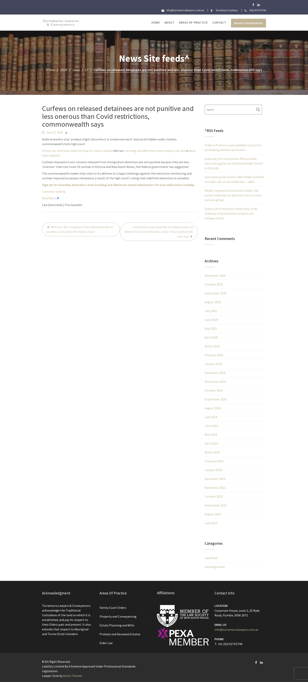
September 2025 (216, 293)
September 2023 (216, 505)
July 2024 (211, 417)
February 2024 (214, 461)
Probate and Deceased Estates (120, 633)
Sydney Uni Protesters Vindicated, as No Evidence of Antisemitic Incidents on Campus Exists (231, 213)
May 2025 (211, 328)
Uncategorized (215, 567)
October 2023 (214, 496)
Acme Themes (72, 676)
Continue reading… (55, 191)
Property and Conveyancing (118, 616)
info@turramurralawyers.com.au (236, 629)
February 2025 (214, 355)
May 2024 (211, 435)
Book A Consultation (248, 23)
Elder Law (107, 642)
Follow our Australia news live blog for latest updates (78, 151)
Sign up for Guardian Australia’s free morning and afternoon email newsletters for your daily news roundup (118, 185)
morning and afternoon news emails (148, 151)
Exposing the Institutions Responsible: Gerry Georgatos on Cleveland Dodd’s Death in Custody (234, 163)
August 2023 (213, 514)
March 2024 (212, 452)
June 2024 (211, 426)
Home (155, 22)
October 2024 (214, 390)
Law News (211, 558)
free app (179, 151)
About (169, 22)
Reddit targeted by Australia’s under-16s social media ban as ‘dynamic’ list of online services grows (233, 195)
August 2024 (213, 408)
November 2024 (215, 382)
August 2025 (213, 302)
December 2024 (215, 373)
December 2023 (215, 479)
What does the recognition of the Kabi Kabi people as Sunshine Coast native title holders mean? (79, 229)
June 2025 (211, 320)
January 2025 (213, 364)
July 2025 (211, 311)
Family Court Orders (113, 608)
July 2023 (211, 523)
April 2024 (211, 443)
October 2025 (214, 284)
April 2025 (211, 337)
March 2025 (212, 346)
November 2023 (215, 488)
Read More (49, 198)
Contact (219, 22)
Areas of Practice (193, 22)
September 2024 (216, 399)
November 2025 (215, 275)
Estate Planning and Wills (117, 625)
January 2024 (213, 470)
